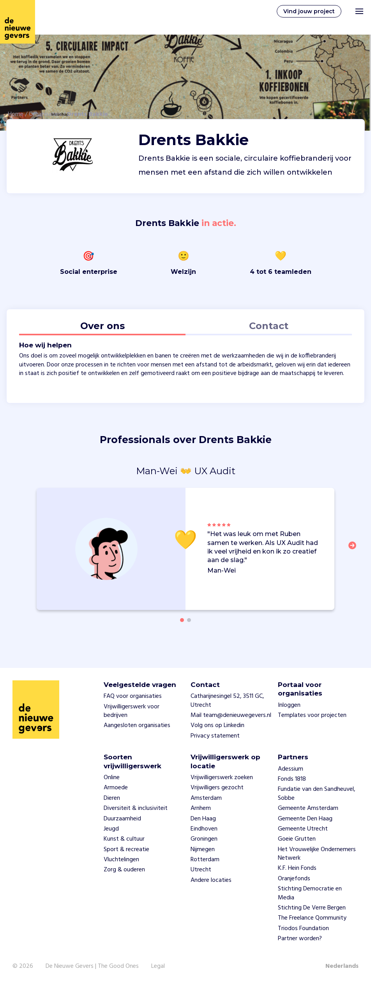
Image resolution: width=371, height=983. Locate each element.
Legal (158, 966)
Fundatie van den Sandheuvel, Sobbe (316, 793)
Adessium (290, 769)
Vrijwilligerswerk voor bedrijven (131, 711)
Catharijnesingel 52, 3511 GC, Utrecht (227, 700)
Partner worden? (300, 939)
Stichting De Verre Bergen (312, 908)
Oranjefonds (294, 879)
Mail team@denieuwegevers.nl (231, 715)
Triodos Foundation (303, 928)
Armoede (116, 788)
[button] (354, 550)
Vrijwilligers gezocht (217, 788)
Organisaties (45, 114)
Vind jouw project (309, 11)
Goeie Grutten (297, 839)
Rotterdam (205, 860)
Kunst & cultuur (124, 839)
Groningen (204, 839)
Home (15, 114)
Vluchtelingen (121, 860)
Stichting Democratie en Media (310, 893)
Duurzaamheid (122, 819)
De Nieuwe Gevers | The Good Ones (92, 966)
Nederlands (342, 966)
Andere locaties (211, 880)
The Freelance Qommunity (312, 918)
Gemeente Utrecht (303, 829)
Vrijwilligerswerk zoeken (222, 778)
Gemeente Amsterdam (308, 808)
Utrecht (201, 870)
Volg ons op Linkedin (217, 725)
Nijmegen (203, 850)
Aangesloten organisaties (137, 725)
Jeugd (111, 829)
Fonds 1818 (292, 779)
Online (112, 778)
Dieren (112, 798)
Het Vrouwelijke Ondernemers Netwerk (317, 854)
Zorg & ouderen (124, 870)
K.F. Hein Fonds (297, 868)
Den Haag (203, 819)
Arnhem (201, 808)
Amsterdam (206, 798)
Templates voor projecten (312, 715)
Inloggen (289, 705)
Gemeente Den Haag (305, 819)
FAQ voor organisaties (133, 696)
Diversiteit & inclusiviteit (136, 808)
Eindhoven (204, 829)
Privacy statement (215, 736)
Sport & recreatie (126, 850)
